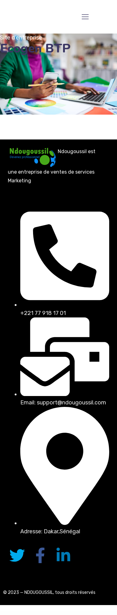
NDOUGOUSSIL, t (40, 592)
